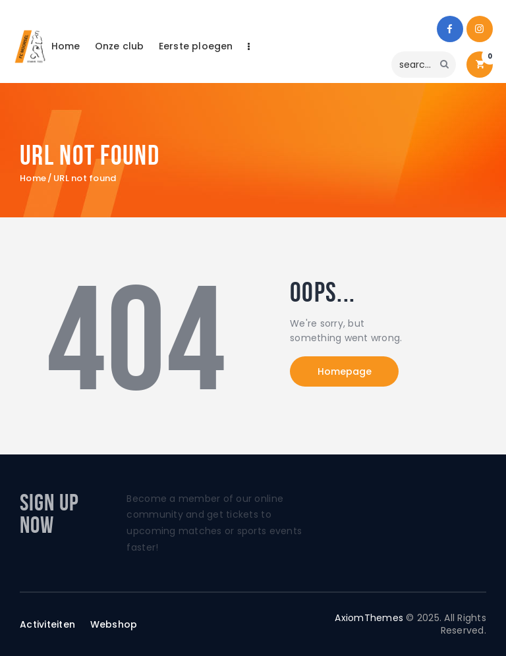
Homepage (345, 371)
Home (33, 178)
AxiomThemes (369, 617)
